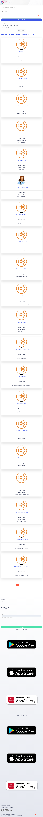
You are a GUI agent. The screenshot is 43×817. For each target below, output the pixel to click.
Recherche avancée (21, 30)
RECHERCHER (21, 19)
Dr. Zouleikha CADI (22, 296)
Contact (2, 602)
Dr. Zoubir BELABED (22, 376)
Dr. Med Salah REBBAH (22, 268)
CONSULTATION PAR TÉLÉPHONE (9, 25)
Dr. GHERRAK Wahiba (22, 187)
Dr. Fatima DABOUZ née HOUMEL (22, 566)
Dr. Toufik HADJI (22, 160)
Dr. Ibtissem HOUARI (22, 51)
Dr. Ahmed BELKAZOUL (22, 241)
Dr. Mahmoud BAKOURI (22, 430)
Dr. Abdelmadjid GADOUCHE (22, 458)
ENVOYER (21, 627)
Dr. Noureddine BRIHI (22, 106)
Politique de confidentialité (5, 805)
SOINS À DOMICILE (6, 27)
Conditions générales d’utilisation (7, 807)
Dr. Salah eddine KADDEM (22, 349)
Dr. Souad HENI (22, 322)
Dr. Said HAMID (22, 485)
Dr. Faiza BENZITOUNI (22, 133)
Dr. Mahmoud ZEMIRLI (22, 214)
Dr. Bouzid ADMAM (22, 403)
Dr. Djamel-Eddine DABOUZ (22, 539)
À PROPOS (3, 601)
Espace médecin (4, 598)
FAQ (2, 596)
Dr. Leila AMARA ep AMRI (22, 512)
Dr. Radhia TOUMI (22, 78)
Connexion (3, 599)
